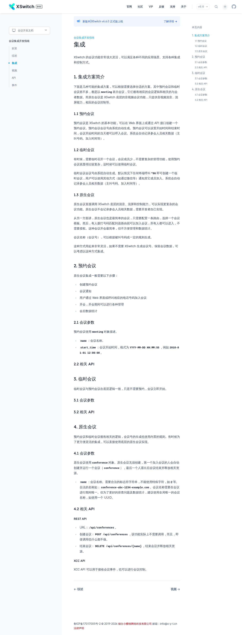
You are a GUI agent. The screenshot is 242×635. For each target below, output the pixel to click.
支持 (172, 6)
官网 (129, 6)
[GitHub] (234, 6)
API (14, 77)
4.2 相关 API (201, 99)
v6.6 (203, 6)
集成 (14, 63)
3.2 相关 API (201, 83)
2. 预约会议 (198, 56)
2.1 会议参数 (201, 62)
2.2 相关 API (201, 67)
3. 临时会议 (198, 72)
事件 (14, 85)
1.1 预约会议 (201, 40)
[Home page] (25, 6)
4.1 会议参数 (201, 94)
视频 (14, 70)
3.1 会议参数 (201, 78)
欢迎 (14, 48)
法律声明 (79, 626)
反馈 (161, 6)
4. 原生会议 (198, 89)
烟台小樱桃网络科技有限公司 (135, 622)
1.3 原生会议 (201, 51)
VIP (151, 6)
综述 (14, 55)
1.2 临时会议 (201, 46)
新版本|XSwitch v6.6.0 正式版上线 (103, 21)
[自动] (225, 6)
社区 (140, 6)
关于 (183, 6)
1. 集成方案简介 (201, 35)
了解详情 (170, 21)
